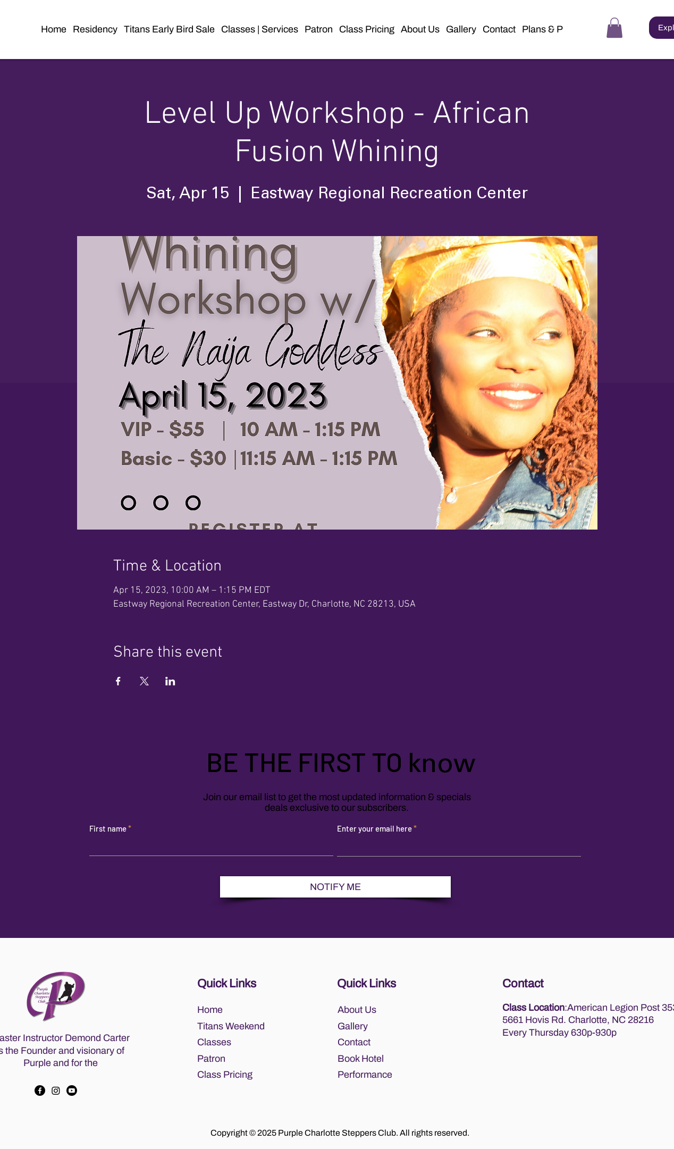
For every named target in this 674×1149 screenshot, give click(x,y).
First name (108, 829)
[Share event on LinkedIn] (170, 681)
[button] (420, 29)
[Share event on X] (144, 681)
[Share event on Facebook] (118, 681)
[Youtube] (71, 1090)
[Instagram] (55, 1090)
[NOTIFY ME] (335, 887)
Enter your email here (374, 829)
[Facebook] (40, 1090)
